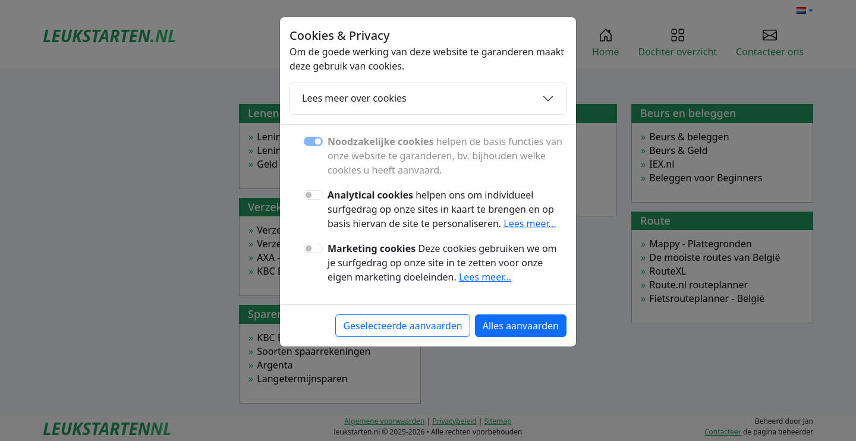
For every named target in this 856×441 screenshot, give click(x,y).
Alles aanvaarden (521, 325)
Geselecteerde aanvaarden (402, 325)
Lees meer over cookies (354, 98)
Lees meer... (529, 223)
